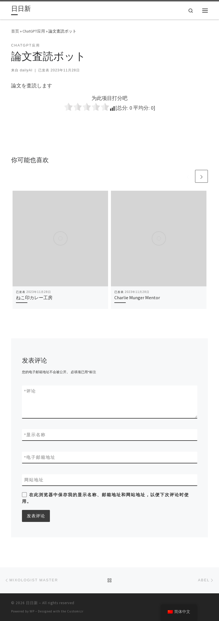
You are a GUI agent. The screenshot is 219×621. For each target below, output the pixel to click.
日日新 (32, 602)
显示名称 (35, 434)
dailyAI (26, 70)
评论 (30, 391)
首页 (15, 31)
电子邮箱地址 (40, 457)
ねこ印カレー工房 (34, 297)
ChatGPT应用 (34, 31)
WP (32, 611)
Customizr (75, 611)
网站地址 (34, 479)
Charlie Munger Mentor (137, 297)
